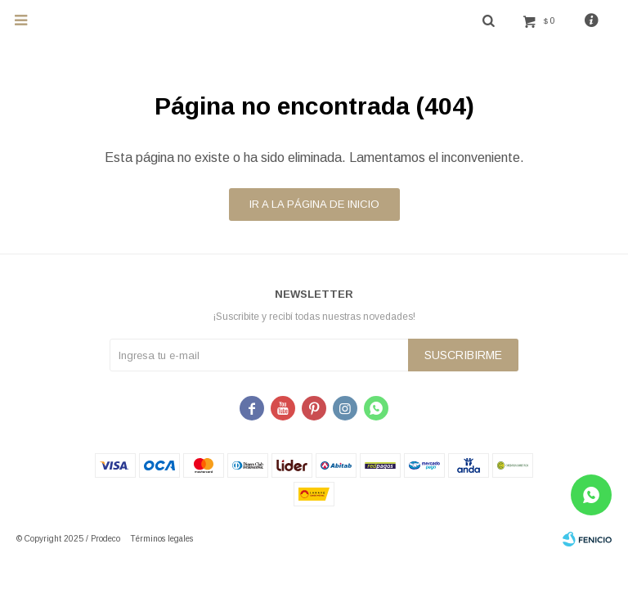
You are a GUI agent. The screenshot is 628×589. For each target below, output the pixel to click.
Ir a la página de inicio (314, 204)
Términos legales (161, 538)
